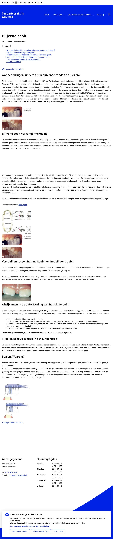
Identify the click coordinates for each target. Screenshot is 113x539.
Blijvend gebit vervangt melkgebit (20, 53)
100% (37, 2)
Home (46, 15)
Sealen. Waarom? (13, 62)
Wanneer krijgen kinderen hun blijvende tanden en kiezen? (30, 50)
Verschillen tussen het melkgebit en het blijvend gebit (28, 55)
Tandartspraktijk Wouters (13, 15)
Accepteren (58, 532)
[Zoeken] (109, 15)
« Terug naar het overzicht (12, 69)
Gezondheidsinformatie (80, 15)
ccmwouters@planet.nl (17, 475)
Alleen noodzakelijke (41, 532)
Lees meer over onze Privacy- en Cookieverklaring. (29, 526)
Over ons (57, 15)
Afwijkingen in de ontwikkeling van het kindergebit (27, 57)
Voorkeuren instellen (20, 532)
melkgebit (23, 205)
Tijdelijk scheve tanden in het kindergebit (23, 59)
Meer (99, 15)
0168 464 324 (11, 472)
